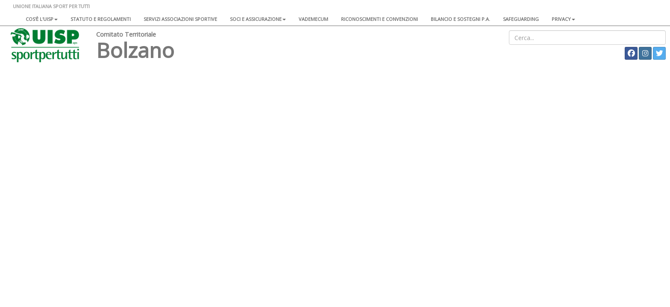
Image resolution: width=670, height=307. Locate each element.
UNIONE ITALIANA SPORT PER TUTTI (51, 6)
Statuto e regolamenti (101, 19)
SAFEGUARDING (521, 19)
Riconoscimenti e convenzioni (379, 19)
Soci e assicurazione (258, 19)
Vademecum (313, 19)
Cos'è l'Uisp (42, 19)
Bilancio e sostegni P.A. (460, 19)
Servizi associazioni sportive (180, 19)
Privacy (563, 19)
